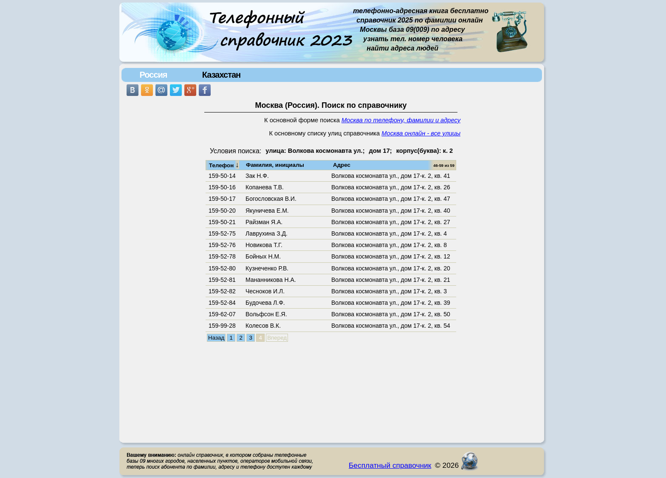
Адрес (341, 165)
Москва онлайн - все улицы (420, 133)
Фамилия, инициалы (275, 165)
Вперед (277, 338)
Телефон (224, 164)
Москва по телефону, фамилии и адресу (400, 120)
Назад (216, 338)
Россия (153, 74)
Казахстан (221, 74)
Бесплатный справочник (390, 465)
